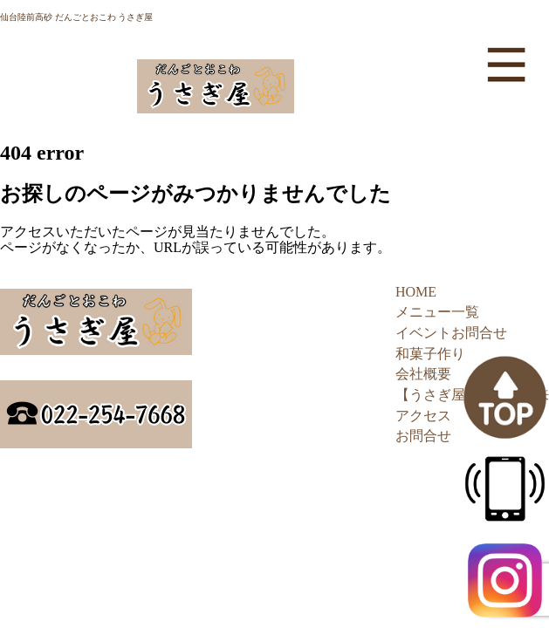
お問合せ (423, 435)
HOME (415, 291)
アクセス (423, 415)
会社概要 (423, 373)
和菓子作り (430, 353)
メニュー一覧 (437, 311)
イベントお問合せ (451, 332)
